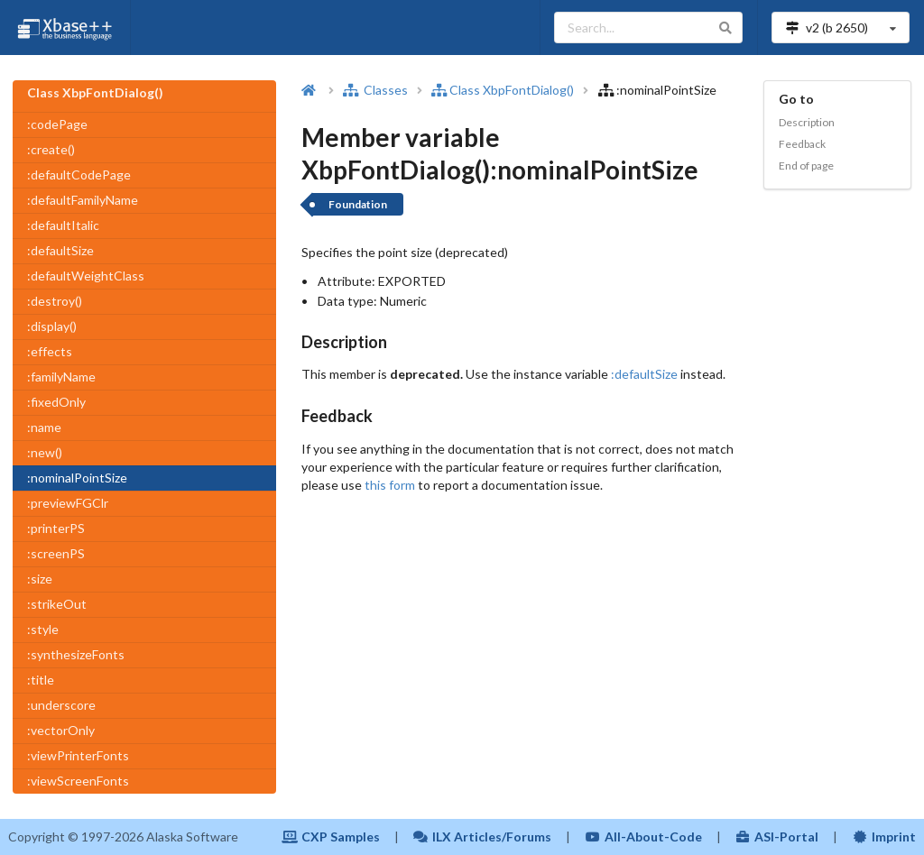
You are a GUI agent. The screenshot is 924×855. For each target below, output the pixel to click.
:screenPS (56, 553)
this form (390, 484)
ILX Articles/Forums (482, 836)
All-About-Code (643, 836)
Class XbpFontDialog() (502, 89)
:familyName (61, 376)
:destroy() (54, 300)
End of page (806, 165)
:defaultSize (60, 250)
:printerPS (56, 528)
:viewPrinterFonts (78, 755)
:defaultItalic (63, 225)
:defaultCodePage (79, 174)
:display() (52, 326)
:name (44, 427)
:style (43, 629)
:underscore (61, 704)
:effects (49, 351)
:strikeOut (57, 603)
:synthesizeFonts (76, 654)
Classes (375, 89)
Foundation (357, 204)
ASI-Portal (777, 836)
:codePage (57, 124)
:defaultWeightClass (85, 275)
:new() (44, 452)
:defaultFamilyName (82, 199)
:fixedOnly (56, 401)
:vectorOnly (61, 730)
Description (807, 122)
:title (40, 679)
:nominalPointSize (77, 477)
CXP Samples (331, 836)
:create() (51, 149)
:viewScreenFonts (78, 780)
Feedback (802, 144)
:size (39, 578)
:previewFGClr (67, 502)
